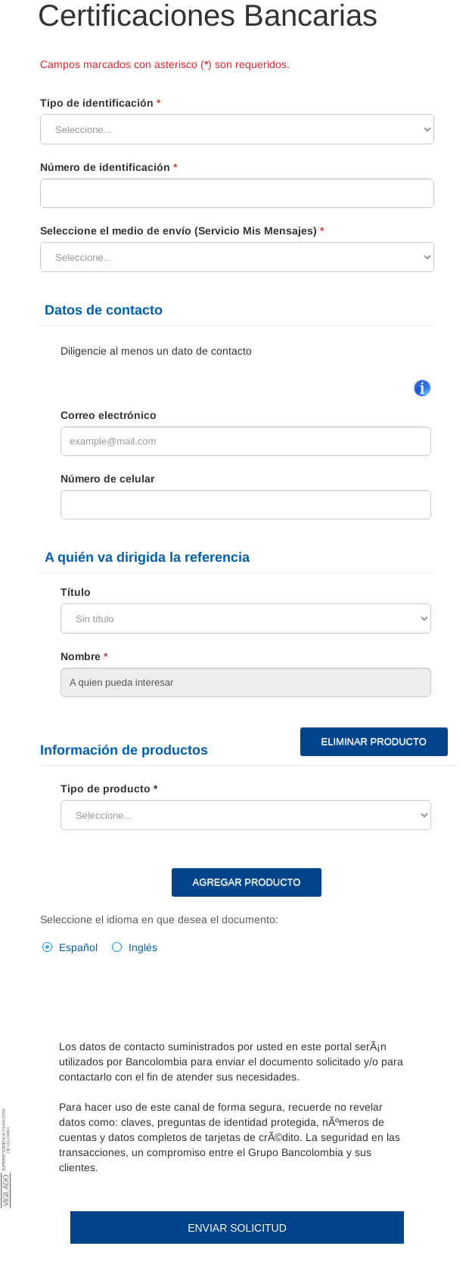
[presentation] (174, 995)
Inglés (143, 947)
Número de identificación (108, 167)
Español (78, 947)
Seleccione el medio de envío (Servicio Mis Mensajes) (182, 231)
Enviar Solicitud (237, 1228)
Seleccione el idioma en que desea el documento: (159, 919)
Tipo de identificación (100, 103)
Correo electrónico (109, 415)
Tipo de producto (106, 789)
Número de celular (107, 479)
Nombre (84, 656)
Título (76, 592)
